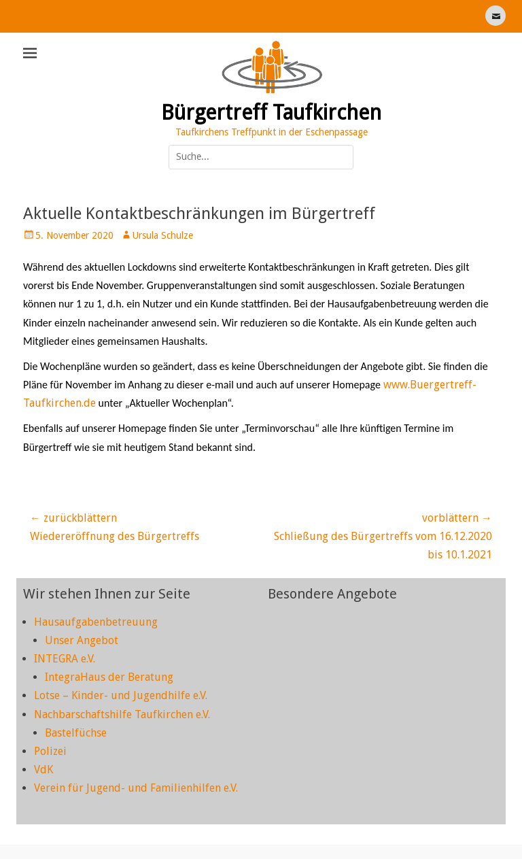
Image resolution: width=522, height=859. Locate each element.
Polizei (50, 751)
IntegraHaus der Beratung (109, 677)
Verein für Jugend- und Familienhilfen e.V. (136, 787)
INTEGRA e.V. (64, 658)
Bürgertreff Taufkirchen (271, 112)
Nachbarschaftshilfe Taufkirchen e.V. (122, 714)
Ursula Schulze (163, 235)
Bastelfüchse (76, 732)
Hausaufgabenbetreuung (96, 622)
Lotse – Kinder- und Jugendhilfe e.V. (120, 695)
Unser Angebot (81, 640)
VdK (43, 769)
